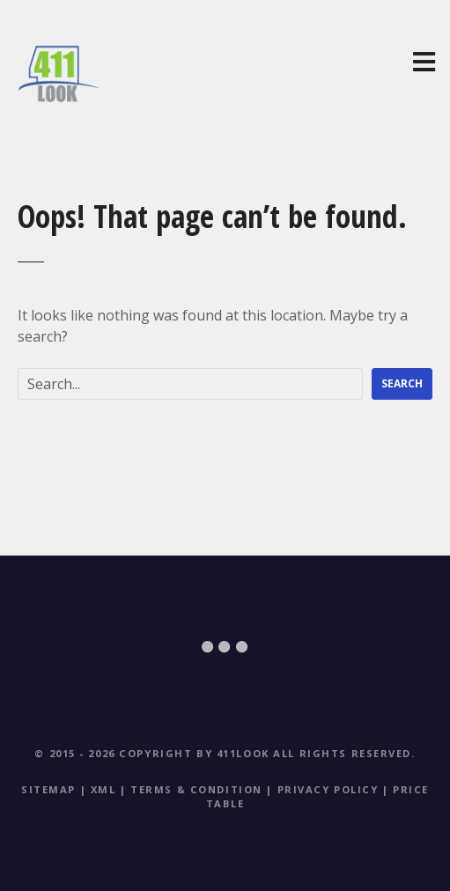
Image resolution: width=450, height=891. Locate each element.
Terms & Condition (196, 789)
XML (103, 789)
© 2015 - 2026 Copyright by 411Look (151, 753)
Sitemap (48, 789)
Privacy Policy (328, 789)
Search (402, 383)
